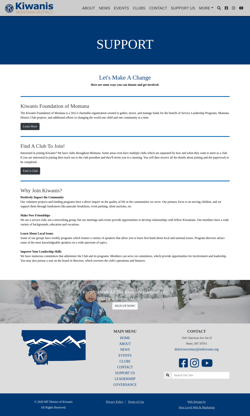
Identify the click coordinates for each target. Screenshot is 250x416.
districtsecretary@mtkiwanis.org (196, 349)
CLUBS (139, 8)
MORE (204, 8)
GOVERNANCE (125, 385)
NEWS (104, 8)
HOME (125, 338)
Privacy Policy (115, 401)
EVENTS (121, 8)
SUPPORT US (183, 8)
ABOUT (88, 8)
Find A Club (30, 170)
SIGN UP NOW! (125, 305)
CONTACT (158, 8)
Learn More (30, 126)
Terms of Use (136, 401)
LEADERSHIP (125, 379)
